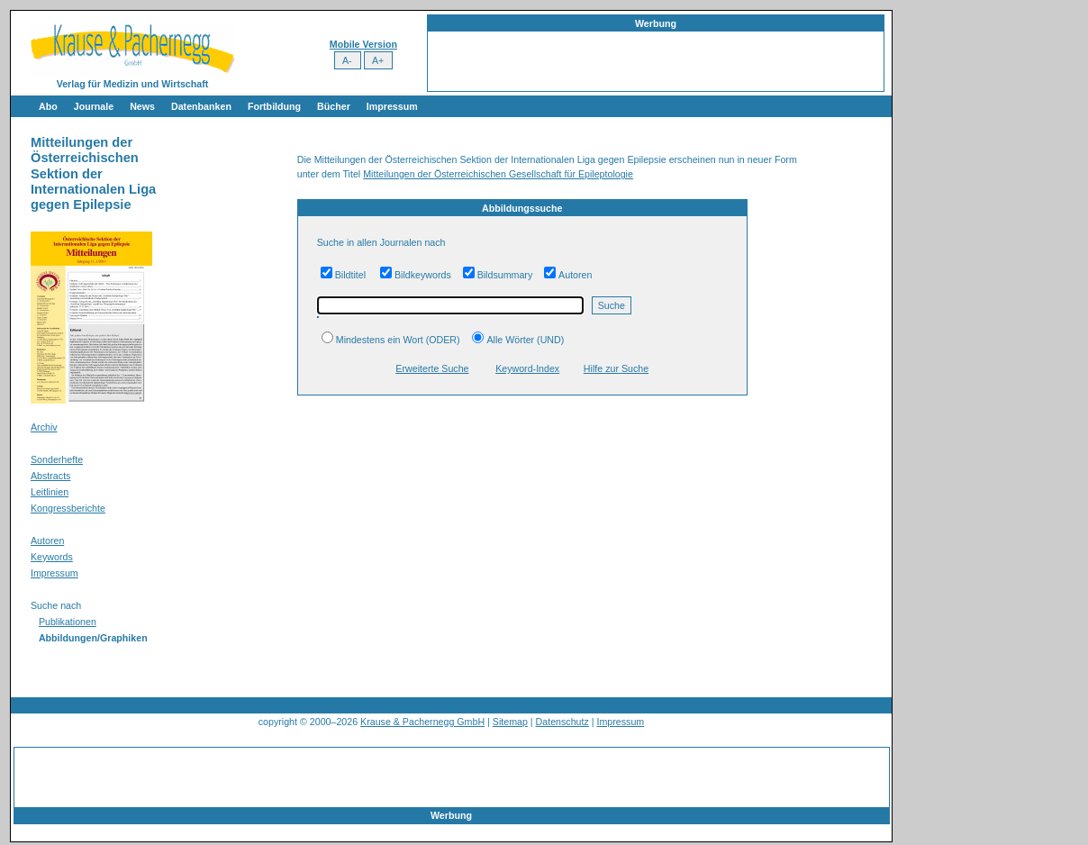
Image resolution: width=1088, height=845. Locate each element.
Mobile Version (363, 44)
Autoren (47, 540)
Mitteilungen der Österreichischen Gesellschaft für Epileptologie (498, 173)
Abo (48, 106)
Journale (93, 106)
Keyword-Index (527, 368)
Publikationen (67, 621)
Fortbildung (274, 106)
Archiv (44, 427)
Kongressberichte (68, 508)
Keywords (52, 556)
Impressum (392, 106)
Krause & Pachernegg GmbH (422, 721)
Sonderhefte (57, 459)
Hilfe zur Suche (616, 368)
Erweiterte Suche (431, 368)
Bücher (333, 106)
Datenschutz (562, 721)
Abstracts (50, 475)
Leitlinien (49, 491)
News (142, 106)
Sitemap (510, 721)
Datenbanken (201, 106)
